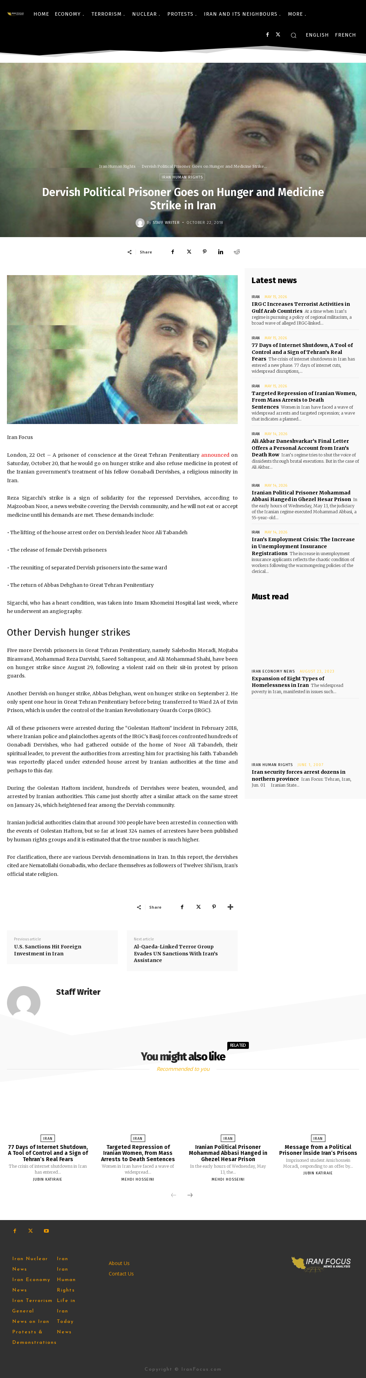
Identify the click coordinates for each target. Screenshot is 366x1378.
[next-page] (190, 1195)
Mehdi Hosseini (137, 1179)
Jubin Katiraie (47, 1179)
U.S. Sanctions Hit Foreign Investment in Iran (47, 950)
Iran (256, 297)
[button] (293, 35)
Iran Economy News (273, 671)
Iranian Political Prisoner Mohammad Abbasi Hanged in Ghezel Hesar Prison (228, 1153)
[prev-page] (174, 1195)
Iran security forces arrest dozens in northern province (298, 775)
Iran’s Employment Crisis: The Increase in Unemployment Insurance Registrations (303, 546)
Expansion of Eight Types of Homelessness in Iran (287, 681)
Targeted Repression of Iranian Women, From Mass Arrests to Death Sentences (304, 400)
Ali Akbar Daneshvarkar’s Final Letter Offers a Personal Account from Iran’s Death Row (300, 448)
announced (215, 455)
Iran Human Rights (117, 166)
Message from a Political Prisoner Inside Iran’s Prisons (318, 1150)
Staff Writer (166, 222)
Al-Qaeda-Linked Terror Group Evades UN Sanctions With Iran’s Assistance (176, 953)
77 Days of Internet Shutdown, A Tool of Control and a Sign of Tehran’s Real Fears (302, 352)
